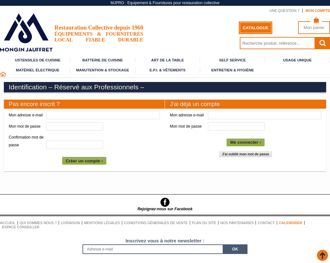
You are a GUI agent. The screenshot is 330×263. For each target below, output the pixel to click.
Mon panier (314, 27)
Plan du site (204, 223)
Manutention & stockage (102, 70)
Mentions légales (102, 223)
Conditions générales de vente (156, 223)
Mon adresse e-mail (26, 115)
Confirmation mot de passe (26, 141)
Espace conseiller (21, 227)
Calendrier (290, 223)
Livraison (70, 223)
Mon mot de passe (25, 126)
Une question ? (284, 11)
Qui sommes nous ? (38, 223)
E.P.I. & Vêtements (168, 70)
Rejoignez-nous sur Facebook (165, 209)
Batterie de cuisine (102, 60)
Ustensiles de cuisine (37, 60)
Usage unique (297, 60)
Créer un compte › (84, 161)
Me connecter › (245, 142)
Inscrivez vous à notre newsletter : (164, 240)
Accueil (7, 223)
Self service (232, 60)
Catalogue (255, 27)
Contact (266, 223)
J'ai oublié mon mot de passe (245, 154)
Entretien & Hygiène (232, 70)
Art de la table (167, 60)
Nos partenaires (237, 223)
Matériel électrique (37, 70)
